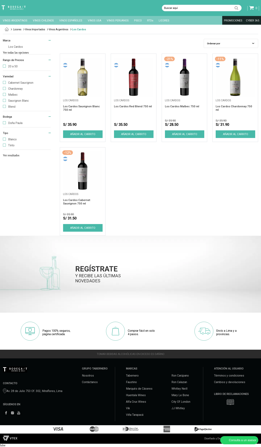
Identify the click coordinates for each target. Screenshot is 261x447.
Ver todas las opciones (16, 52)
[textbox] (202, 8)
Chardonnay (13, 88)
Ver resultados (11, 155)
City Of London (180, 401)
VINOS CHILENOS (43, 20)
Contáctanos (90, 382)
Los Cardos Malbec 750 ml (182, 106)
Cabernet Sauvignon (18, 82)
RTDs (150, 20)
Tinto (8, 145)
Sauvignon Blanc (16, 100)
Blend (9, 106)
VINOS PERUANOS (118, 20)
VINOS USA (94, 20)
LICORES (164, 20)
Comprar (82, 134)
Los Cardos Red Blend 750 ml (133, 106)
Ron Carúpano (180, 375)
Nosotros (88, 375)
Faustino (131, 382)
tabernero (7, 29)
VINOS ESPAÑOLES (70, 20)
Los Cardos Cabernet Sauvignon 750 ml (76, 201)
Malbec (10, 94)
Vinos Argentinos (58, 29)
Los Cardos (79, 29)
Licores (17, 29)
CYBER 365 (252, 20)
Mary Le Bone (180, 395)
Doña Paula (12, 123)
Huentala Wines (136, 395)
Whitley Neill (179, 388)
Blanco (10, 139)
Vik (128, 408)
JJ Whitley (178, 408)
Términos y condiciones (229, 375)
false (2, 445)
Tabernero (132, 375)
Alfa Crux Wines (136, 401)
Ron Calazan (179, 382)
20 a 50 (10, 66)
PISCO (138, 20)
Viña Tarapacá (134, 414)
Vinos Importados (35, 29)
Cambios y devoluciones (229, 382)
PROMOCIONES (233, 20)
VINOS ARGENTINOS (15, 20)
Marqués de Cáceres (139, 388)
